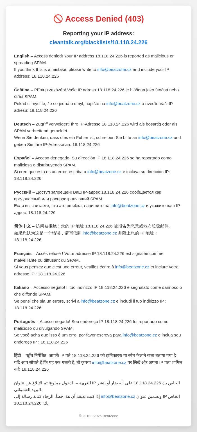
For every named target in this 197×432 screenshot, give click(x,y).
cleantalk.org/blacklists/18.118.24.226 (98, 42)
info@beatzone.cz (114, 69)
